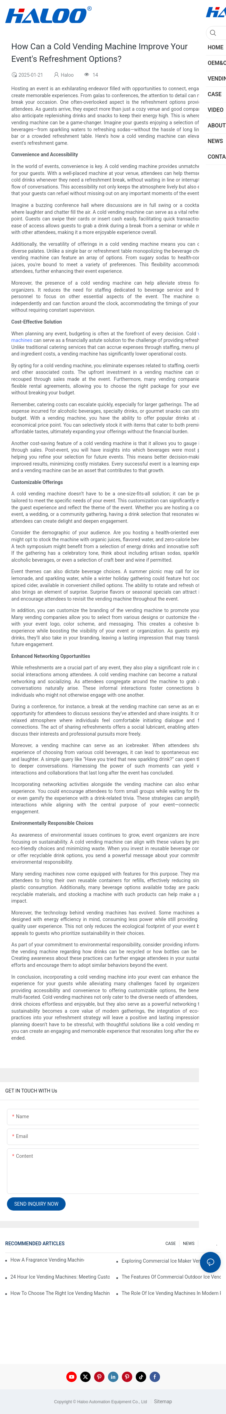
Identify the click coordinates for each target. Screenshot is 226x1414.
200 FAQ (209, 1243)
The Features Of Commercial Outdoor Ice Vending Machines (171, 1277)
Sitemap (162, 1401)
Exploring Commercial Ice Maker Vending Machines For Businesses (171, 1261)
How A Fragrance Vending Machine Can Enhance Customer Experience (47, 1260)
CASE (170, 1243)
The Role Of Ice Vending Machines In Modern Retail (171, 1293)
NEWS (188, 1243)
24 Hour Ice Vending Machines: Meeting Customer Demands (60, 1277)
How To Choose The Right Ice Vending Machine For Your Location (60, 1293)
